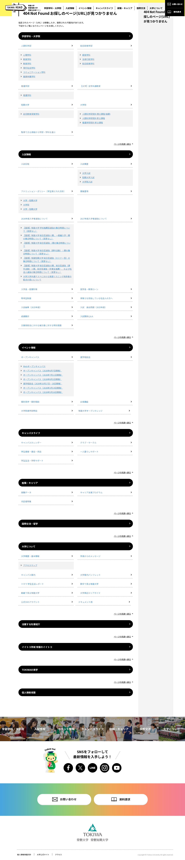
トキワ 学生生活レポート (32, 583)
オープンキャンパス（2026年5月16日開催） (43, 392)
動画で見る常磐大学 (30, 592)
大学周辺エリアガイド (90, 592)
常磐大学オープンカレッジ (90, 410)
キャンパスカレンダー (31, 442)
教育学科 (27, 59)
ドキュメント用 (85, 602)
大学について (28, 546)
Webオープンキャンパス (34, 366)
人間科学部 (26, 45)
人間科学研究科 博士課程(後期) (96, 114)
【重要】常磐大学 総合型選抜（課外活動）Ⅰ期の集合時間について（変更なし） (46, 252)
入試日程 (25, 163)
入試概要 (84, 163)
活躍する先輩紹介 (31, 624)
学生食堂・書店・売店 (31, 451)
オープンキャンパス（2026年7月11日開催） (43, 374)
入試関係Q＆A (86, 316)
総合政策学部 (86, 45)
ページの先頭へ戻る (122, 144)
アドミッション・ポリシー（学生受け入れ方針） (43, 191)
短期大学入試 (88, 177)
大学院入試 (87, 181)
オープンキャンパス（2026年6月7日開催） (42, 370)
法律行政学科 (88, 59)
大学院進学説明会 (29, 410)
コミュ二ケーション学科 (34, 72)
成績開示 (25, 316)
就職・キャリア (30, 482)
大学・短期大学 (30, 200)
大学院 (83, 104)
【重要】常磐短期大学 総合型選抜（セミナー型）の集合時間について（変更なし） (46, 260)
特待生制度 (26, 298)
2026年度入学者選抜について (34, 218)
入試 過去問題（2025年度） (93, 307)
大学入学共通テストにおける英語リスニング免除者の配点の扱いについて (47, 278)
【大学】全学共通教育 (90, 86)
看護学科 (27, 95)
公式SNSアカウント (30, 602)
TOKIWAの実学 (30, 669)
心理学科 (27, 54)
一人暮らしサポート (89, 451)
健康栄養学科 (29, 76)
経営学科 (86, 54)
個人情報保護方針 (24, 854)
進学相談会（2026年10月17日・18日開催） (42, 383)
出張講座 (84, 401)
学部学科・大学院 (31, 36)
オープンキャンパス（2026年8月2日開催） (42, 379)
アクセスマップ (30, 565)
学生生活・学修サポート (32, 460)
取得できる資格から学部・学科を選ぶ (38, 132)
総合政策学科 (88, 63)
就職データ (26, 492)
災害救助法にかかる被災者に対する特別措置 (41, 325)
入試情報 (26, 154)
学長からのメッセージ (90, 556)
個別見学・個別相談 (30, 401)
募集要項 (84, 191)
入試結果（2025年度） (31, 307)
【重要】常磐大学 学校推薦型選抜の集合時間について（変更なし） (46, 229)
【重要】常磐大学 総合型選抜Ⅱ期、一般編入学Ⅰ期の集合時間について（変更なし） (46, 237)
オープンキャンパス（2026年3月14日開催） (43, 387)
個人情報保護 (29, 692)
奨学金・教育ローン (89, 289)
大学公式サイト (43, 854)
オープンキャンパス (30, 357)
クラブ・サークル (88, 442)
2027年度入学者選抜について (93, 218)
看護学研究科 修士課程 (92, 122)
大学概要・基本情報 (30, 556)
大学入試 (86, 173)
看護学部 (25, 86)
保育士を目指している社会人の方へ (96, 298)
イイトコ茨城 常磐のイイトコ (37, 647)
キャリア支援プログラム (91, 492)
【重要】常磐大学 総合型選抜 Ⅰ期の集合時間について (46, 244)
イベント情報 (29, 347)
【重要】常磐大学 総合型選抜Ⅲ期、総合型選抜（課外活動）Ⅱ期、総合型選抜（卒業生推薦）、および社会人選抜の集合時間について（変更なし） (47, 268)
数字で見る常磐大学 (89, 583)
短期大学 (25, 104)
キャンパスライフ (31, 433)
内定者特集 (26, 501)
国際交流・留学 (30, 523)
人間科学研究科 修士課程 (93, 118)
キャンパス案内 (28, 574)
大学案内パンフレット (90, 574)
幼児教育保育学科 (31, 114)
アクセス (58, 854)
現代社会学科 (29, 67)
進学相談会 (85, 357)
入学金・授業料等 (29, 289)
